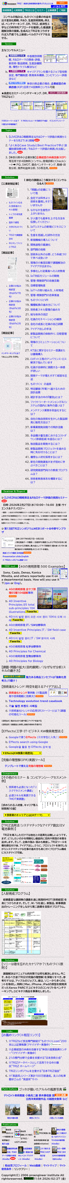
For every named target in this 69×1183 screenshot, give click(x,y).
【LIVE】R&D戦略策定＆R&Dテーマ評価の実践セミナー (35, 497)
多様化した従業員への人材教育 (47, 271)
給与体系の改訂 (39, 314)
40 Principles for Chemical (27, 651)
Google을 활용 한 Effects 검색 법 (30, 747)
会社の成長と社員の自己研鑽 (46, 324)
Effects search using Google (28, 742)
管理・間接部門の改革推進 (44, 295)
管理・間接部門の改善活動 (44, 280)
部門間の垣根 (37, 249)
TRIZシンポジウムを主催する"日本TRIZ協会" (35, 1071)
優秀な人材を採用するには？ (46, 457)
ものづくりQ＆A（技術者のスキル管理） (15, 206)
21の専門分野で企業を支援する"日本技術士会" (35, 1058)
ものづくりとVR (39, 300)
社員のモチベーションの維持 (45, 319)
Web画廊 (35, 1165)
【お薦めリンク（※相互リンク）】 (20, 1035)
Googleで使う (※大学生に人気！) (34, 737)
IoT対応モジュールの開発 (44, 276)
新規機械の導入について (44, 240)
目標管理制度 (37, 285)
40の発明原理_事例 (27, 625)
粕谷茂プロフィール (16, 1165)
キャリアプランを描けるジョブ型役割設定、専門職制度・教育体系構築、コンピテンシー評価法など (38, 75)
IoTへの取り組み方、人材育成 (46, 290)
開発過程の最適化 (40, 244)
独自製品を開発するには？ (45, 444)
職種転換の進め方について (45, 305)
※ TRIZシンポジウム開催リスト (14, 560)
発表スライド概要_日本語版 (12, 553)
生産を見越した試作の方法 (45, 235)
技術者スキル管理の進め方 (45, 309)
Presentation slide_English (15, 556)
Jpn (7, 583)
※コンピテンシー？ (56, 121)
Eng (17, 583)
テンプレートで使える (24, 766)
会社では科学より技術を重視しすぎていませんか (41, 201)
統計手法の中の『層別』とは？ (46, 397)
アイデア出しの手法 (40, 329)
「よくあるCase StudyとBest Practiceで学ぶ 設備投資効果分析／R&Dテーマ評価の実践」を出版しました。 (38, 149)
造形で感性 (14, 222)
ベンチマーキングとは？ (10, 353)
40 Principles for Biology (26, 661)
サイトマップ (50, 1165)
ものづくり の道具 (40, 384)
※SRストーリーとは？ (10, 121)
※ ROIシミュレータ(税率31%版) (34, 121)
